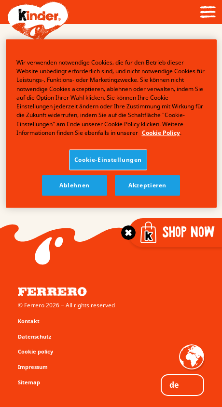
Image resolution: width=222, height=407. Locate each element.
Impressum (33, 366)
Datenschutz (34, 336)
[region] (111, 123)
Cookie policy (35, 351)
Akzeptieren (147, 186)
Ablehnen (74, 186)
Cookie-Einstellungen (108, 160)
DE (174, 385)
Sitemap (29, 382)
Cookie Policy (161, 133)
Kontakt (29, 321)
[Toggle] (128, 232)
